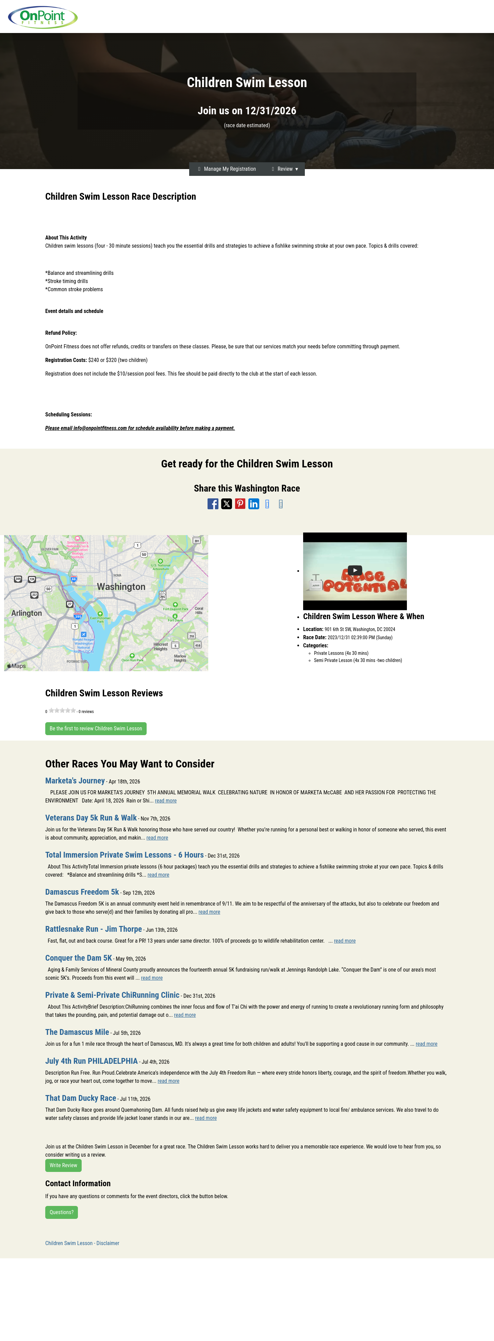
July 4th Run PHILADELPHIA (91, 1061)
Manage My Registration (226, 169)
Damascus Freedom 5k (82, 892)
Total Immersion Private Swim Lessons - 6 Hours (124, 855)
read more (166, 800)
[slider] (62, 710)
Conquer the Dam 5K (78, 958)
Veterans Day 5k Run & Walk (91, 818)
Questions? (61, 1212)
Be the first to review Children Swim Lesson (96, 728)
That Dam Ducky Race (80, 1098)
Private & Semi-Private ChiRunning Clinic (112, 995)
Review (281, 169)
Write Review (63, 1165)
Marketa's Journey (75, 780)
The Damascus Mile (77, 1032)
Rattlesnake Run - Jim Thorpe (93, 929)
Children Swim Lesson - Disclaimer (82, 1243)
